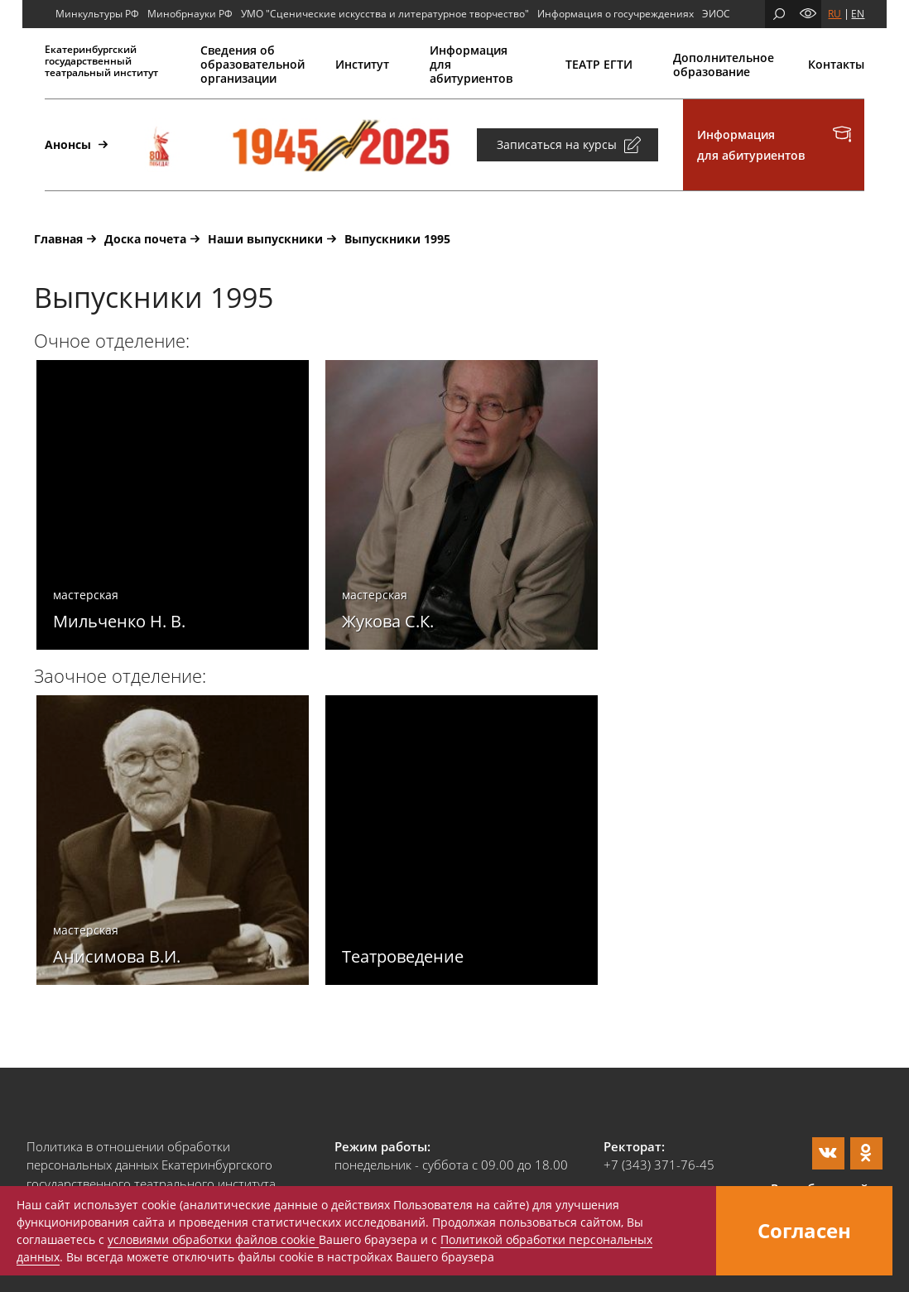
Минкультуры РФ (97, 14)
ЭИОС (716, 14)
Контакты (836, 64)
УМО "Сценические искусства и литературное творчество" (385, 14)
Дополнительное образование (720, 64)
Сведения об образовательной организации (248, 64)
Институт (362, 64)
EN (857, 14)
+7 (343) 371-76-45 (659, 1164)
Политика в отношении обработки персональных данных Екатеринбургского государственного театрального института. (152, 1165)
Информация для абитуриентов (471, 64)
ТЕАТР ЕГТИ (598, 64)
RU (834, 14)
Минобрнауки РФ (190, 14)
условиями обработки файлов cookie (213, 1239)
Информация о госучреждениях (615, 14)
